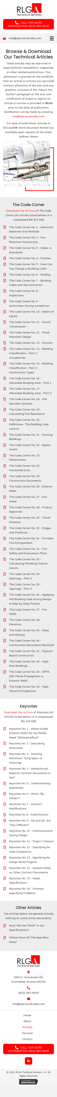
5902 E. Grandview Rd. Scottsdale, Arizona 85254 (28, 979)
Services (27, 1033)
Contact (27, 1039)
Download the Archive (20, 210)
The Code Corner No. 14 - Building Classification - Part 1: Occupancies (31, 353)
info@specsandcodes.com (25, 38)
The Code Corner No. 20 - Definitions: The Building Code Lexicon (29, 424)
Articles (27, 1027)
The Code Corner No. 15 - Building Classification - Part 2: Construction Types (31, 368)
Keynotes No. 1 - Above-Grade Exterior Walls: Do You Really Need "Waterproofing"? (28, 733)
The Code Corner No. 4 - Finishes (30, 258)
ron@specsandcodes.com (28, 116)
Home (27, 1015)
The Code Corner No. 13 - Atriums (30, 342)
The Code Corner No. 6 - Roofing (29, 274)
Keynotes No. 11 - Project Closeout (31, 841)
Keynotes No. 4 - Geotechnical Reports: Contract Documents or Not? (30, 773)
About (27, 1021)
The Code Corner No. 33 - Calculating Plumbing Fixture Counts (28, 563)
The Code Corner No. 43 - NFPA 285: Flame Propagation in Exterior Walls (29, 676)
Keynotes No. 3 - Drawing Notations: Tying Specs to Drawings (25, 758)
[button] (28, 24)
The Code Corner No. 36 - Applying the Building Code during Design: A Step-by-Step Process (31, 599)
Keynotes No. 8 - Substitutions (28, 814)
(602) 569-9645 (28, 992)
